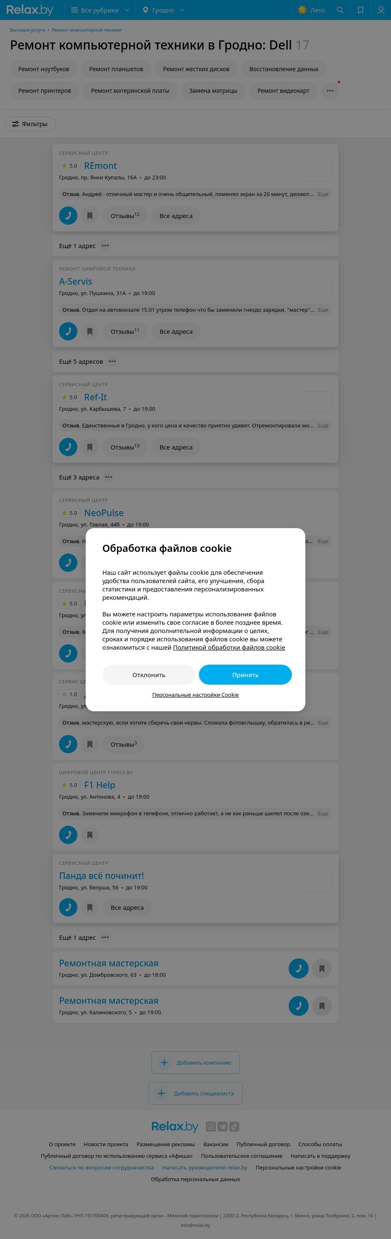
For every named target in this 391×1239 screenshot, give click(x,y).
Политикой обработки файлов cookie (229, 647)
